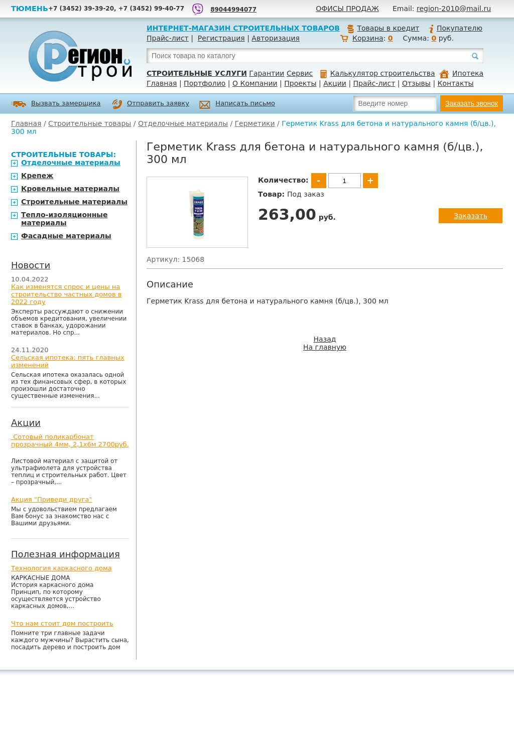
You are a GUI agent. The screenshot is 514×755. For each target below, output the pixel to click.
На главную (324, 347)
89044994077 (233, 9)
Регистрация (221, 38)
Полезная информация (65, 554)
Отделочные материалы (183, 123)
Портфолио (204, 83)
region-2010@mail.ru (454, 9)
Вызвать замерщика (56, 104)
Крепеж (37, 176)
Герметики (255, 123)
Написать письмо (237, 104)
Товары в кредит (383, 28)
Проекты (300, 83)
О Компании (255, 83)
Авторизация (275, 38)
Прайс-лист (168, 38)
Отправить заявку (150, 104)
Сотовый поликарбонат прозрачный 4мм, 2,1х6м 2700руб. (70, 440)
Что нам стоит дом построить (62, 623)
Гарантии (266, 73)
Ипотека (461, 73)
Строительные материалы (74, 202)
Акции (334, 83)
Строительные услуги (197, 73)
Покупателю (455, 28)
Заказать (470, 216)
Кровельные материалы (70, 189)
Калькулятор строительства (377, 73)
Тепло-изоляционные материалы (64, 219)
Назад (325, 339)
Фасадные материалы (66, 236)
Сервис (300, 73)
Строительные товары (89, 123)
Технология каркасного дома (61, 568)
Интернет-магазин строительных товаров (243, 28)
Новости (30, 265)
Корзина (367, 38)
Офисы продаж (347, 9)
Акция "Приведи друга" (51, 499)
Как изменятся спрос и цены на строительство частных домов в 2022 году (66, 294)
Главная (162, 83)
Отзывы (416, 83)
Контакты (456, 83)
